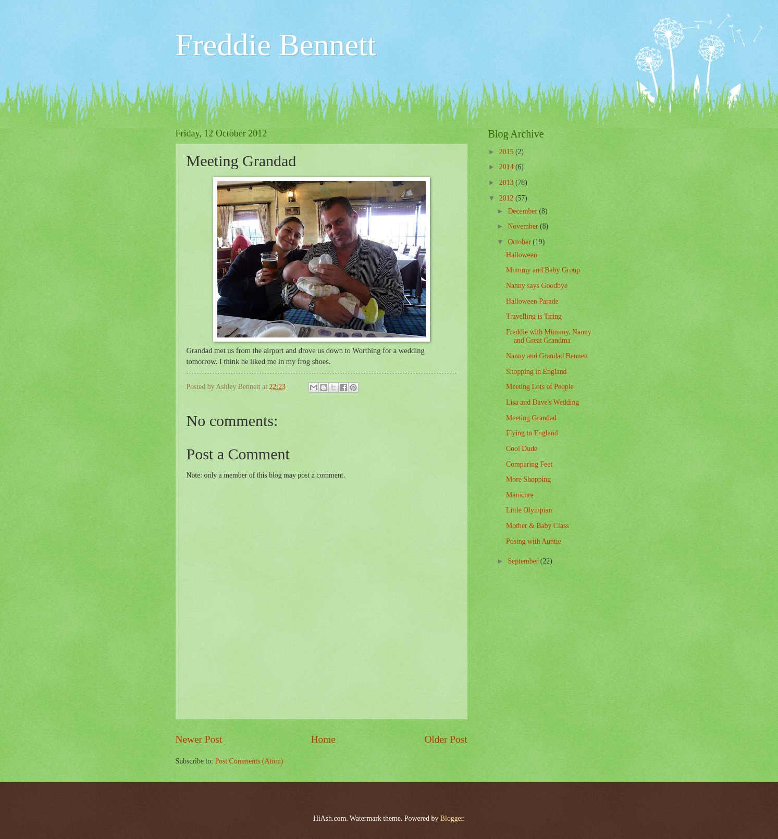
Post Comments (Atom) (249, 761)
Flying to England (532, 433)
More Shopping (528, 479)
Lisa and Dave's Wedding (542, 402)
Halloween (521, 255)
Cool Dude (521, 449)
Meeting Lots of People (540, 387)
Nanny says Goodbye (536, 286)
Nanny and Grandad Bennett (547, 356)
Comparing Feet (529, 464)
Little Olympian (529, 510)
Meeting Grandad (531, 418)
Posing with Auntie (533, 541)
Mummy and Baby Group (543, 270)
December (523, 211)
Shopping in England (536, 371)
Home (323, 739)
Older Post (445, 739)
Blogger (451, 818)
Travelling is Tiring (534, 316)
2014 (507, 167)
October (520, 242)
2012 (507, 198)
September (524, 561)
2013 (507, 182)
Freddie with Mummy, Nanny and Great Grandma (548, 336)
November (524, 226)
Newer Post (199, 739)
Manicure (520, 495)
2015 (507, 152)
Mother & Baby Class (537, 526)
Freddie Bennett (276, 45)
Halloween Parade (532, 301)
